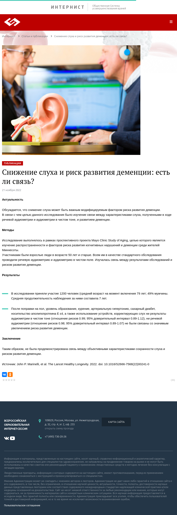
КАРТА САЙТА (116, 421)
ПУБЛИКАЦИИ (12, 163)
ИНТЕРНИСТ (69, 7)
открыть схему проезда (59, 428)
